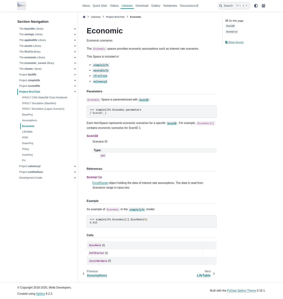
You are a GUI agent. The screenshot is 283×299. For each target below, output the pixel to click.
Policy (25, 149)
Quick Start (100, 5)
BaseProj (27, 114)
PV (23, 160)
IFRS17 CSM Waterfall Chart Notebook (44, 97)
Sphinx (40, 293)
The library (29, 51)
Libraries (127, 5)
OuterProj (27, 143)
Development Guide (30, 177)
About (86, 5)
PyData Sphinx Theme (241, 290)
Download (142, 5)
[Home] (84, 17)
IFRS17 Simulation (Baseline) (39, 103)
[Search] (234, 6)
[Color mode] (256, 6)
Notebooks (170, 5)
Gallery (155, 5)
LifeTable (27, 131)
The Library (31, 28)
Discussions (187, 5)
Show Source (234, 42)
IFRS (25, 137)
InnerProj (27, 154)
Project (27, 74)
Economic (28, 126)
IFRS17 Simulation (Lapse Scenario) (43, 108)
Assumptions (29, 120)
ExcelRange (100, 182)
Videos (114, 5)
